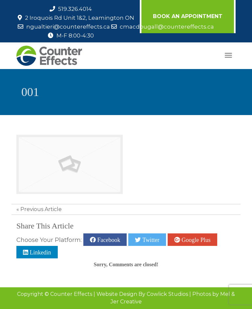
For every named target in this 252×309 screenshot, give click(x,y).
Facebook (108, 240)
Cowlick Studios (167, 294)
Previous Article (41, 209)
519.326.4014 (75, 9)
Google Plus (195, 240)
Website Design (116, 294)
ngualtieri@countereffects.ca (68, 26)
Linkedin (39, 252)
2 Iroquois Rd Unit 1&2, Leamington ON (79, 17)
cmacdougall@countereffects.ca (167, 26)
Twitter (150, 240)
